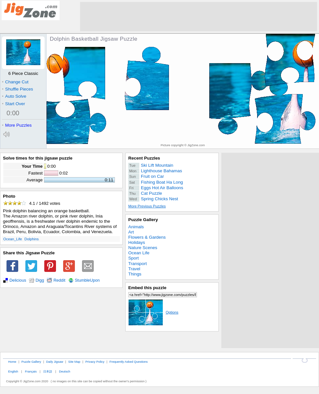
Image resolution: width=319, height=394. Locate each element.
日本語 (47, 371)
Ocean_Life (12, 239)
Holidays (136, 242)
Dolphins (31, 239)
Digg (39, 280)
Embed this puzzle (147, 287)
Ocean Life (138, 252)
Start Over (13, 103)
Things (134, 274)
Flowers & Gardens (147, 237)
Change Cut (15, 81)
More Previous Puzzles (147, 206)
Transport (137, 263)
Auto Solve (14, 96)
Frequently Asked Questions (128, 361)
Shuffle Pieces (17, 89)
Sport (133, 258)
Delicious (17, 280)
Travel (134, 268)
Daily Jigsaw (54, 361)
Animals (136, 226)
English (13, 371)
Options (153, 312)
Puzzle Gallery (143, 219)
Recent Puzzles (144, 158)
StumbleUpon (87, 280)
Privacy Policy (94, 361)
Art (131, 232)
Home (12, 361)
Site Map (74, 361)
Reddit (59, 280)
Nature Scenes (142, 247)
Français (31, 371)
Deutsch (64, 371)
